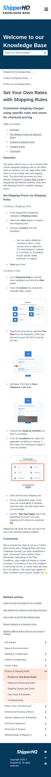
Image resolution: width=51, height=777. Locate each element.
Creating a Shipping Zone (22, 142)
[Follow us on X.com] (45, 752)
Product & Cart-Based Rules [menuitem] (22, 677)
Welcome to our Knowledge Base (25, 41)
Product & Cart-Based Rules (17, 84)
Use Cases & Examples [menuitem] (19, 694)
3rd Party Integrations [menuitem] (15, 723)
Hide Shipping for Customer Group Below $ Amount (25, 610)
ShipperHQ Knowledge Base (17, 72)
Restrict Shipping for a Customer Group (20, 624)
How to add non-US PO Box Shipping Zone (21, 617)
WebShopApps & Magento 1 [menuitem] (18, 735)
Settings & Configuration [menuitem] (16, 654)
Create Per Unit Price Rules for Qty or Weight (22, 603)
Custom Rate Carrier (34, 179)
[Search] (45, 52)
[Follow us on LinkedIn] (45, 764)
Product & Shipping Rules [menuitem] (17, 671)
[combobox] (23, 52)
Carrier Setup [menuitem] (11, 665)
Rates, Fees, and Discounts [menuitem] (18, 706)
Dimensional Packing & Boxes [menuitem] (19, 712)
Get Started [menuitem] (10, 642)
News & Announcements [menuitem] (16, 648)
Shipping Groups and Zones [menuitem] (21, 688)
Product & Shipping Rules (15, 78)
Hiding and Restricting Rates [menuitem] (21, 683)
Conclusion (15, 151)
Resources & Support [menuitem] (15, 729)
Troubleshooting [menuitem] (15, 700)
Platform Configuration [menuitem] (15, 660)
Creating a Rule (17, 146)
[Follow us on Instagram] (45, 758)
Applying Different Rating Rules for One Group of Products (23, 632)
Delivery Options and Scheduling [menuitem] (20, 717)
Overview (14, 130)
